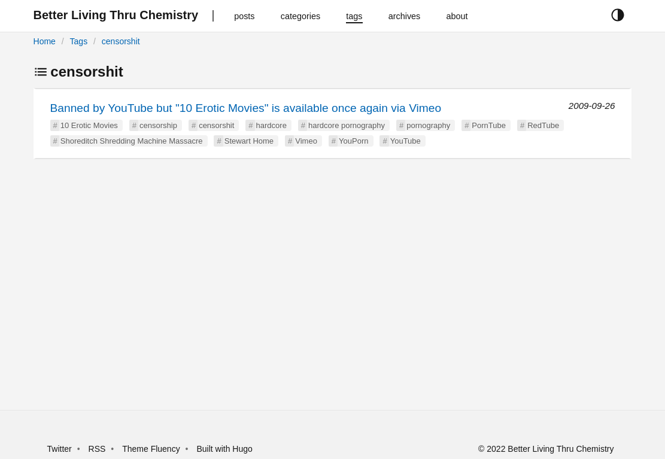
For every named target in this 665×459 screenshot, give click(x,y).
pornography (428, 125)
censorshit (121, 41)
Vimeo (306, 140)
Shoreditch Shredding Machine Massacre (131, 140)
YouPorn (353, 140)
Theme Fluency (152, 449)
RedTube (543, 125)
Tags (79, 41)
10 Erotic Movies (89, 125)
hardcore (271, 125)
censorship (158, 125)
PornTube (489, 125)
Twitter (59, 449)
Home (45, 41)
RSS (97, 449)
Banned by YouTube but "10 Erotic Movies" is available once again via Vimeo (246, 108)
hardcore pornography (346, 125)
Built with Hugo (224, 449)
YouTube (405, 140)
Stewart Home (249, 140)
